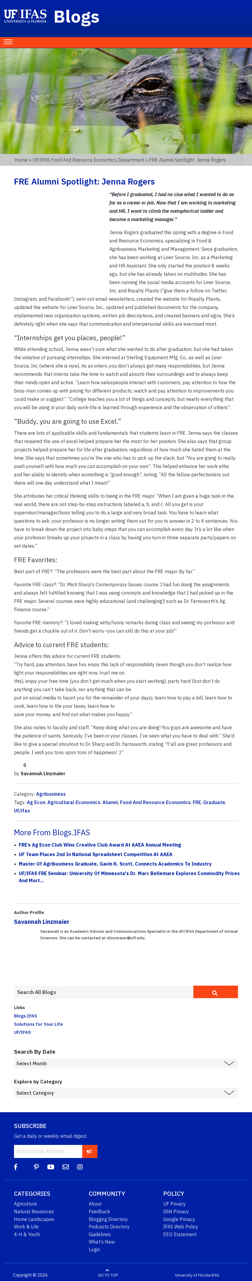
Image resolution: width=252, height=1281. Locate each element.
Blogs (77, 16)
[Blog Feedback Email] (66, 1167)
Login (94, 1249)
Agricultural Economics (73, 802)
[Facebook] (15, 1167)
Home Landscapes (34, 1219)
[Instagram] (80, 1167)
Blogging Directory (108, 1219)
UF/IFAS (22, 1032)
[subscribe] (89, 1151)
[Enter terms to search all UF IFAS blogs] (103, 992)
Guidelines (100, 1234)
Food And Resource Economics (155, 802)
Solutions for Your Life (38, 1024)
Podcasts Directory (109, 1227)
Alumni (110, 802)
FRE (197, 802)
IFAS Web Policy (180, 1227)
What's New (102, 1242)
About (95, 1204)
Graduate (214, 802)
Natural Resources (34, 1211)
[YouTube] (50, 1167)
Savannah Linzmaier (41, 921)
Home (21, 160)
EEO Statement (180, 1234)
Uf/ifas (22, 811)
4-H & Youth (27, 1234)
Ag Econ (36, 802)
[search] (215, 992)
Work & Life (26, 1227)
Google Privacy (179, 1219)
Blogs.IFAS (25, 1016)
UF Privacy (174, 1204)
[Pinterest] (36, 1167)
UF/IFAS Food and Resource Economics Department (88, 160)
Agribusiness (51, 794)
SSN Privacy (176, 1211)
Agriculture (25, 1204)
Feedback (99, 1211)
